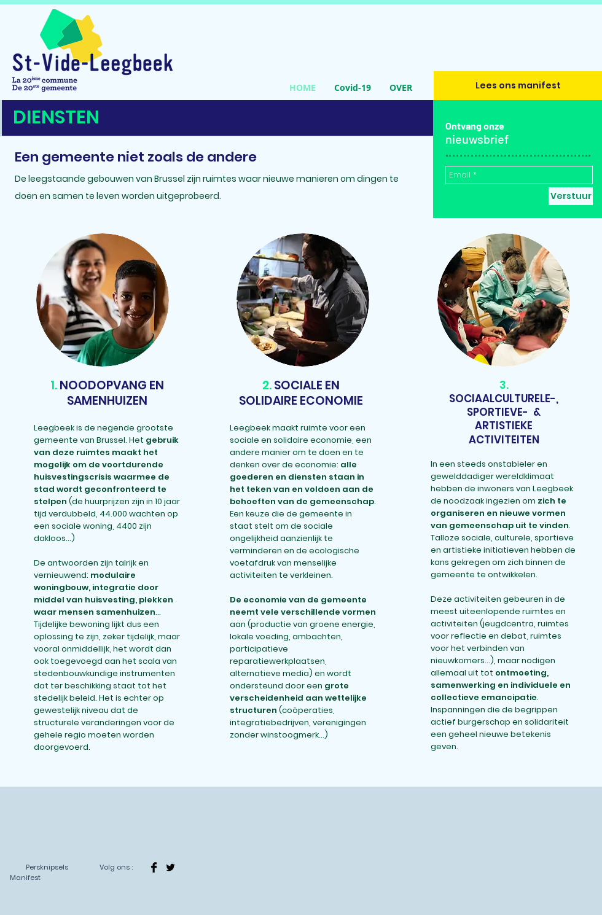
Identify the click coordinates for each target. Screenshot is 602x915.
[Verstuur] (571, 196)
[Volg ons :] (116, 867)
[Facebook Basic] (154, 867)
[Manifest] (24, 878)
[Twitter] (170, 867)
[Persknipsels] (47, 867)
